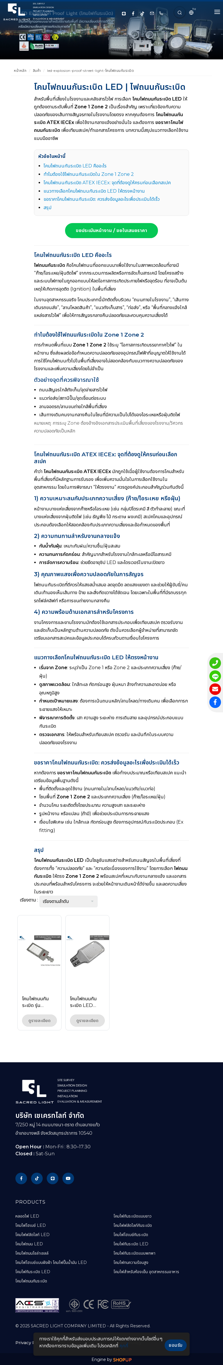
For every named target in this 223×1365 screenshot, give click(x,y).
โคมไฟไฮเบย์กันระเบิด (131, 1234)
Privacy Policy (30, 1342)
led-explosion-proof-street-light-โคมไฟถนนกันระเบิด (90, 70)
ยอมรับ (176, 1345)
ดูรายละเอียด (39, 1020)
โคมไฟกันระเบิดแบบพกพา (134, 1253)
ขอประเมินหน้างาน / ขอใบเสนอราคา (111, 230)
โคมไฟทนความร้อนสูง (131, 1262)
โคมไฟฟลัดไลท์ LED (32, 1234)
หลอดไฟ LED (27, 1216)
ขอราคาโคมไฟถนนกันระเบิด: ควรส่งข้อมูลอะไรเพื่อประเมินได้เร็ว (102, 199)
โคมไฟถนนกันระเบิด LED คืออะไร (75, 166)
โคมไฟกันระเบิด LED (32, 1271)
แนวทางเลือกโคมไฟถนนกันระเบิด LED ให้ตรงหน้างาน (94, 191)
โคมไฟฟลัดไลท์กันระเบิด (133, 1225)
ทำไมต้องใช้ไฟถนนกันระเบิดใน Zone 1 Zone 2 (89, 174)
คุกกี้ (123, 1345)
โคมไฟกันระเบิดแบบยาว (133, 1216)
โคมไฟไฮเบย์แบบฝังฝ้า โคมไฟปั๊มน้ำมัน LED (51, 1262)
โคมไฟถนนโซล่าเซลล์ (31, 1253)
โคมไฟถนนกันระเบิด (31, 1281)
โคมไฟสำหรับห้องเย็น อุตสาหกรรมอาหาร (146, 1271)
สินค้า (37, 70)
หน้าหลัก (20, 70)
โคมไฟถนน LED (29, 1244)
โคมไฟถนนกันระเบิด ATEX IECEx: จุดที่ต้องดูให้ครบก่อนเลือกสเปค (107, 182)
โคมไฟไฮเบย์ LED (30, 1225)
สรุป (47, 207)
